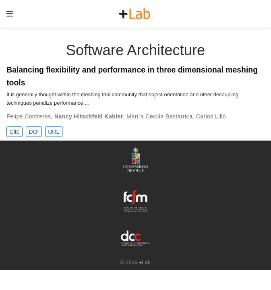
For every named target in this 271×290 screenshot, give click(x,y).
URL (53, 131)
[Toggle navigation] (9, 14)
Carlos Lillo (211, 116)
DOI (34, 131)
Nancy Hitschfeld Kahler (88, 116)
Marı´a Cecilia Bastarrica (159, 116)
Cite (15, 131)
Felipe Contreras (28, 116)
